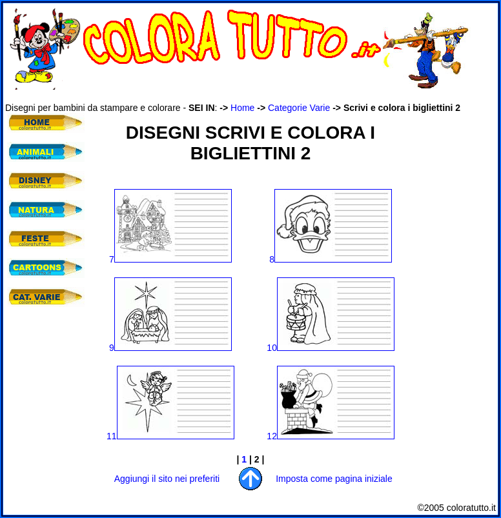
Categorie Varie (299, 108)
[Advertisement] (44, 393)
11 (170, 436)
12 (330, 436)
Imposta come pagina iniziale (334, 478)
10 (330, 348)
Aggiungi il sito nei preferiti (167, 478)
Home (242, 108)
